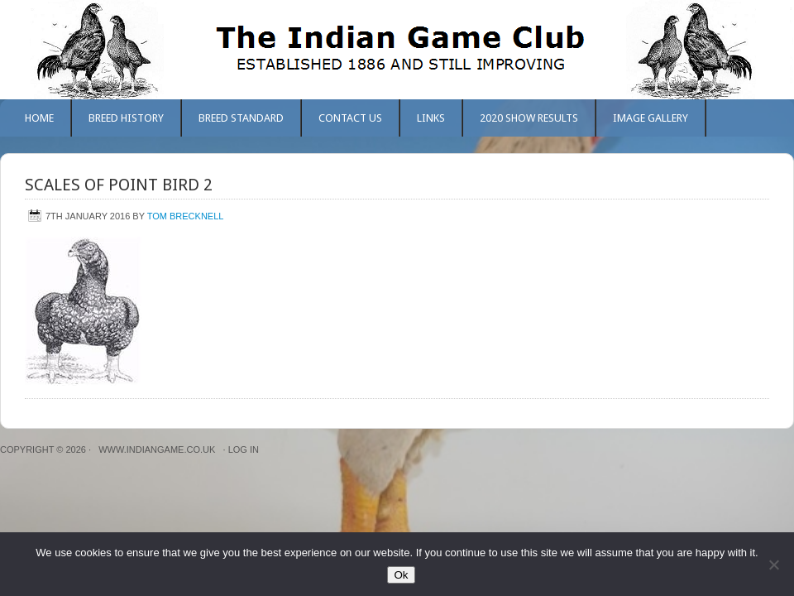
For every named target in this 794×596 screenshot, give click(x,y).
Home (39, 118)
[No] (773, 564)
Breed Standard (241, 118)
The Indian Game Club (397, 49)
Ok (401, 575)
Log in (243, 449)
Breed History (126, 118)
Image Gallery (650, 118)
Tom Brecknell (185, 216)
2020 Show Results (529, 118)
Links (431, 118)
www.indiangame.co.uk (156, 449)
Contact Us (350, 118)
